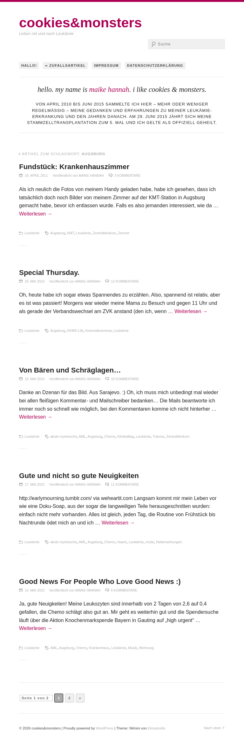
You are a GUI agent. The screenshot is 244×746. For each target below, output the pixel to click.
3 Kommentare (127, 175)
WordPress (104, 728)
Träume (158, 436)
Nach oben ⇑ (214, 728)
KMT (70, 233)
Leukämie (31, 233)
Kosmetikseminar (98, 330)
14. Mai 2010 (34, 590)
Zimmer (124, 233)
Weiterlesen (35, 213)
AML (82, 436)
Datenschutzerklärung (155, 65)
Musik (132, 648)
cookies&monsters (80, 22)
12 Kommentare (125, 281)
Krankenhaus (99, 648)
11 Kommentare (125, 484)
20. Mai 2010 (34, 281)
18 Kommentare (125, 379)
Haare (122, 542)
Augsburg (57, 233)
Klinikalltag (125, 436)
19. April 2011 (36, 175)
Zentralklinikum (104, 233)
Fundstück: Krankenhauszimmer (74, 167)
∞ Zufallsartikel (65, 65)
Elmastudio (156, 728)
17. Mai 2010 (34, 484)
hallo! (29, 65)
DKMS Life (75, 330)
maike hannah (109, 89)
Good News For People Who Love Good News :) (100, 581)
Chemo (109, 436)
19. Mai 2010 (34, 379)
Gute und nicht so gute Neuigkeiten (79, 476)
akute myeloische (63, 436)
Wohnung (146, 648)
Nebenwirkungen (169, 542)
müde (150, 542)
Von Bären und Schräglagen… (70, 370)
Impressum (106, 65)
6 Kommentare (124, 590)
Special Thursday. (49, 273)
